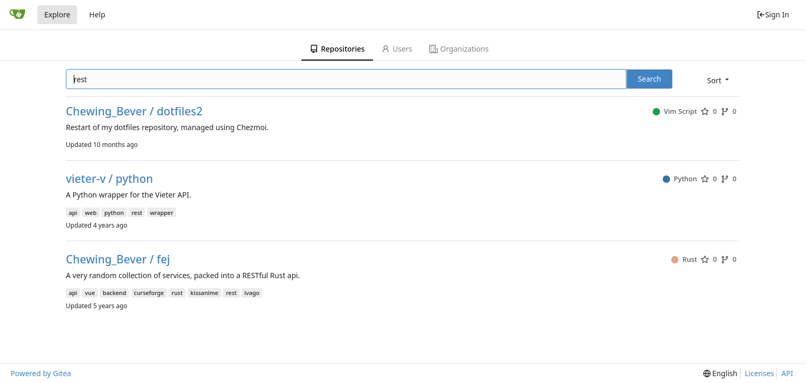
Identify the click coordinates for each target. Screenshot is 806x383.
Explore (57, 14)
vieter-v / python (109, 179)
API (787, 373)
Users (396, 49)
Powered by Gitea (41, 373)
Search (649, 79)
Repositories (337, 49)
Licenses (759, 373)
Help (97, 14)
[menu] (719, 80)
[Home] (17, 15)
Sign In (772, 14)
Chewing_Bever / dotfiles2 (134, 111)
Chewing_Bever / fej (118, 259)
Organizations (459, 49)
